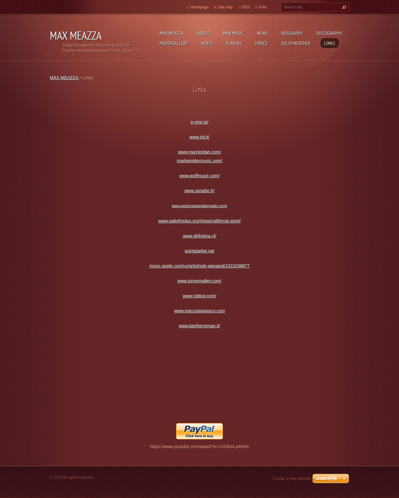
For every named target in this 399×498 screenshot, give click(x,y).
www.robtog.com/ (199, 295)
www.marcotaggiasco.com (199, 310)
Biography (292, 33)
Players (234, 43)
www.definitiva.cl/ (199, 235)
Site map (225, 7)
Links (329, 43)
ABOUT (203, 33)
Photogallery (174, 43)
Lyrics (261, 43)
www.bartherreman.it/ (199, 325)
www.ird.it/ (199, 136)
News (262, 33)
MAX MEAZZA (171, 33)
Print (263, 7)
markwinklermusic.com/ (199, 160)
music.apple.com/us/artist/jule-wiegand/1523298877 (199, 265)
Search (343, 7)
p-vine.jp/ (200, 122)
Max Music (233, 33)
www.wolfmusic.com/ (199, 175)
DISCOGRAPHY (329, 33)
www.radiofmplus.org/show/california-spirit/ (199, 220)
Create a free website (292, 478)
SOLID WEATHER (295, 43)
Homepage (199, 7)
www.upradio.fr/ (199, 190)
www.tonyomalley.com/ (199, 280)
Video (206, 43)
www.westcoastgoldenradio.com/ (199, 206)
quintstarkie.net (199, 250)
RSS (246, 7)
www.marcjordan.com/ (199, 151)
